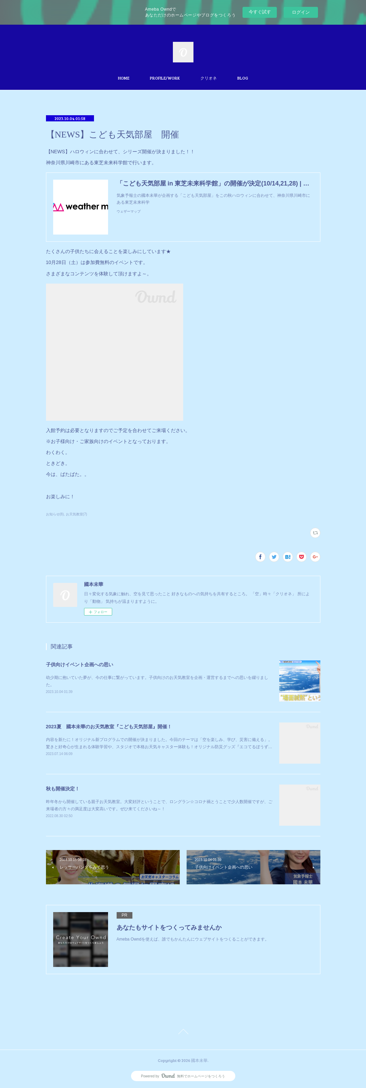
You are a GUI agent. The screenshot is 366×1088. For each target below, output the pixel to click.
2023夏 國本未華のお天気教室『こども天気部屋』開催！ (109, 726)
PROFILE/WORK (165, 78)
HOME (123, 78)
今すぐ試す (260, 11)
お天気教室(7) (76, 514)
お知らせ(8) (55, 514)
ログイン (301, 12)
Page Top (183, 1033)
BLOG (242, 78)
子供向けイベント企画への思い (79, 664)
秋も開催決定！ (63, 788)
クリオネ (208, 78)
